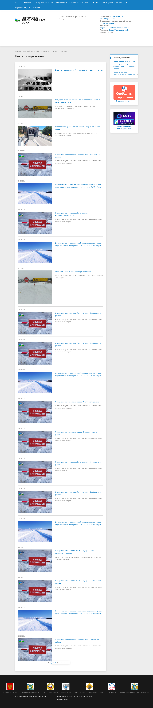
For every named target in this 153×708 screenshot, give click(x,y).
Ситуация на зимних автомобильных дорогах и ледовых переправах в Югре (77, 101)
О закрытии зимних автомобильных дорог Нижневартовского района (72, 214)
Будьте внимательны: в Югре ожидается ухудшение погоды (79, 70)
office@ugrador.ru (107, 19)
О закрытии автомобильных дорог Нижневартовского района (77, 433)
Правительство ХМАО (30, 692)
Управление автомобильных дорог (30, 20)
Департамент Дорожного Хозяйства (134, 692)
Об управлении (41, 2)
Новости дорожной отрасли (124, 61)
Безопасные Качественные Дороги (89, 692)
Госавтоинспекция (50, 692)
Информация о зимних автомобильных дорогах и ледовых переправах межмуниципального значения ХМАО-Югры (78, 185)
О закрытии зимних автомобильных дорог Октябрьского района (78, 314)
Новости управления (60, 51)
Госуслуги (112, 692)
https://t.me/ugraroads (118, 30)
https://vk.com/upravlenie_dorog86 (114, 28)
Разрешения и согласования (80, 2)
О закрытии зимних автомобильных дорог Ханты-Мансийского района (75, 552)
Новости (27, 2)
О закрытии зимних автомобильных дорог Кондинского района (77, 640)
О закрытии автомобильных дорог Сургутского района (77, 402)
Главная (17, 2)
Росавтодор (66, 692)
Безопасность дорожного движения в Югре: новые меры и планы (79, 128)
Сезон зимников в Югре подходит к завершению (74, 272)
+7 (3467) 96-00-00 (107, 23)
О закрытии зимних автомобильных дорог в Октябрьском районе (78, 582)
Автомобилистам (58, 2)
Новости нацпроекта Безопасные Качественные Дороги (124, 66)
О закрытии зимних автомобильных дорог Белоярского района (77, 155)
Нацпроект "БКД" (21, 8)
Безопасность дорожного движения (110, 2)
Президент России (10, 692)
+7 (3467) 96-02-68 (117, 16)
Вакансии (36, 8)
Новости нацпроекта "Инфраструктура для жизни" (124, 73)
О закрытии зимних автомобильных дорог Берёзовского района (78, 463)
